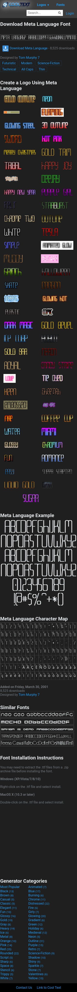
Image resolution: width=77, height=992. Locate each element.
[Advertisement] (38, 840)
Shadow (37, 957)
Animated (37, 887)
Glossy (8, 916)
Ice (4, 932)
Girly (33, 912)
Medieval (37, 932)
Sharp (6, 962)
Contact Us (24, 988)
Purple (35, 945)
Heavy (7, 928)
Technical (9, 69)
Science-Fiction (48, 63)
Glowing (37, 916)
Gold (6, 920)
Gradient (36, 920)
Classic (7, 903)
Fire (33, 908)
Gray (5, 924)
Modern (26, 63)
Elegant (8, 908)
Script (6, 957)
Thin (42, 69)
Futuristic (9, 63)
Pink (6, 945)
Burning (36, 895)
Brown (6, 895)
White (6, 978)
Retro (34, 949)
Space (6, 966)
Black (7, 891)
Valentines (38, 974)
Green (35, 924)
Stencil (7, 970)
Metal (6, 937)
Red (5, 949)
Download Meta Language (24, 48)
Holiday (35, 928)
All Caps (27, 69)
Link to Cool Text (49, 988)
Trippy (6, 974)
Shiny (34, 962)
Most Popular (10, 887)
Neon (34, 937)
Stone (34, 970)
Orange (8, 941)
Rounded (9, 953)
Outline (36, 941)
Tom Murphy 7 (29, 58)
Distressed (38, 903)
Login (70, 13)
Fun (5, 912)
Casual (7, 899)
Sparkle (35, 966)
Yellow (35, 978)
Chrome (36, 899)
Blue (34, 891)
